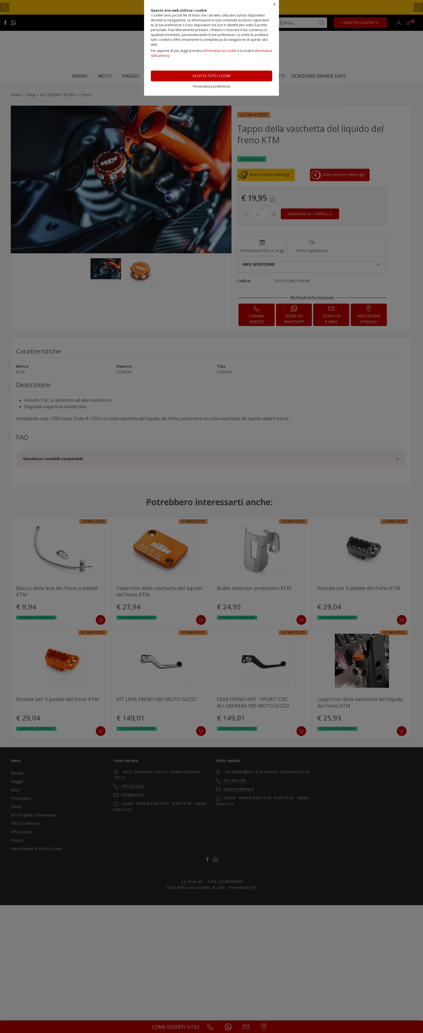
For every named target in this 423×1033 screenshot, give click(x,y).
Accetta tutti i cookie (212, 76)
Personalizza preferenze (211, 86)
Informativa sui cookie (220, 50)
